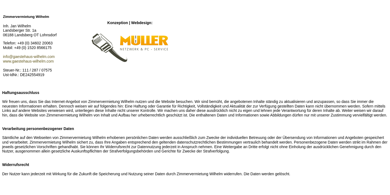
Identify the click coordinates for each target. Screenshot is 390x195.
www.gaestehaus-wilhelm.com (28, 61)
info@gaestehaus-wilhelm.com (29, 56)
